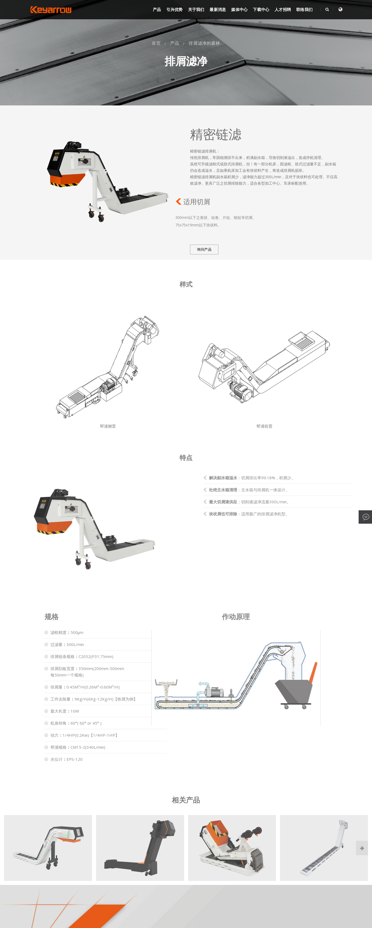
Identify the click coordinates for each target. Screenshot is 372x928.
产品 (157, 9)
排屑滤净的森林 (204, 43)
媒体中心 (239, 9)
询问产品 (204, 250)
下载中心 (261, 9)
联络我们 (304, 9)
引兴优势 (174, 9)
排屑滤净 (186, 61)
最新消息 (218, 9)
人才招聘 (283, 9)
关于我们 (196, 9)
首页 (156, 43)
